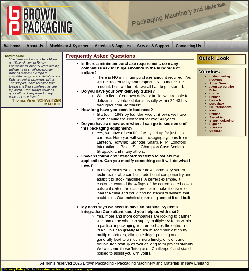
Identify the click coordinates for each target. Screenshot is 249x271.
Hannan (214, 96)
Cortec (214, 93)
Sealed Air (216, 117)
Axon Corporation (222, 86)
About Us (35, 46)
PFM (212, 110)
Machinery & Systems (69, 46)
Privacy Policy (14, 269)
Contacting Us (188, 46)
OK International (221, 107)
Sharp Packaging (221, 120)
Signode (215, 124)
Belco (213, 90)
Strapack (215, 130)
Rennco (214, 113)
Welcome (12, 46)
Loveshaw (216, 103)
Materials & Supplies (113, 46)
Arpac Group (218, 83)
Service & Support (153, 46)
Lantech (215, 100)
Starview (215, 127)
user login (84, 269)
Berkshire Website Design (55, 269)
